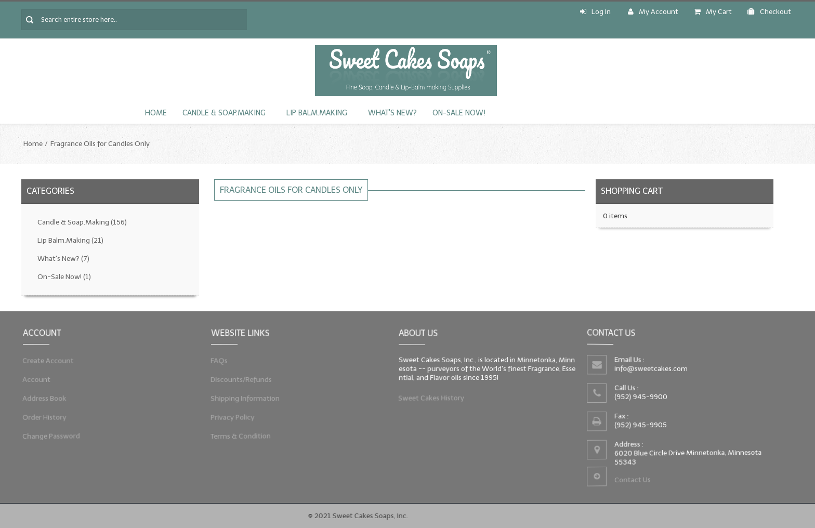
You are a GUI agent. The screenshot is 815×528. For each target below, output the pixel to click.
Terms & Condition (238, 438)
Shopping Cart (632, 191)
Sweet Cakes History (429, 399)
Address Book (42, 399)
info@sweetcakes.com (650, 368)
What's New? (392, 113)
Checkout (769, 11)
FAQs (216, 359)
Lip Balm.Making (316, 113)
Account (34, 379)
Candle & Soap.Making (224, 113)
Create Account (46, 359)
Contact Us (631, 481)
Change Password (49, 438)
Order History (42, 419)
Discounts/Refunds (239, 379)
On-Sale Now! (458, 113)
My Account (653, 11)
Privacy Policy (230, 419)
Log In (595, 11)
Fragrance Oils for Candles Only (100, 143)
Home (156, 113)
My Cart (713, 11)
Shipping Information (243, 399)
